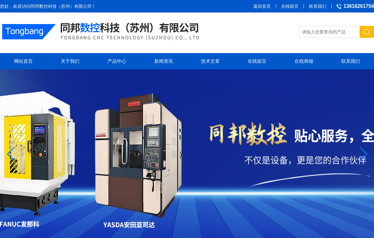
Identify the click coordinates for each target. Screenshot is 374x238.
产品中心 (117, 61)
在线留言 (290, 6)
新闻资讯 (163, 61)
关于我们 (70, 61)
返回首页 (262, 6)
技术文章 (210, 61)
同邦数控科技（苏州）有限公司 (61, 6)
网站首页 (23, 61)
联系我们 (317, 6)
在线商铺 (304, 61)
